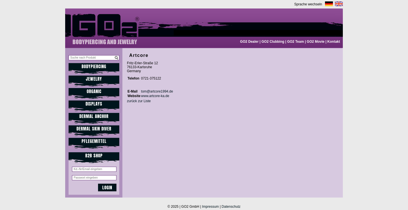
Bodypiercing (94, 66)
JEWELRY (94, 79)
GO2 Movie (316, 42)
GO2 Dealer (249, 42)
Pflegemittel (94, 141)
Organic (94, 91)
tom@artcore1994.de (157, 91)
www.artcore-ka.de (155, 96)
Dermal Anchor (94, 116)
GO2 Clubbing (273, 42)
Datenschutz (231, 207)
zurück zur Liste (139, 101)
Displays (94, 103)
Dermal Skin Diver (93, 128)
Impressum (210, 207)
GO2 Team (295, 42)
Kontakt (333, 42)
